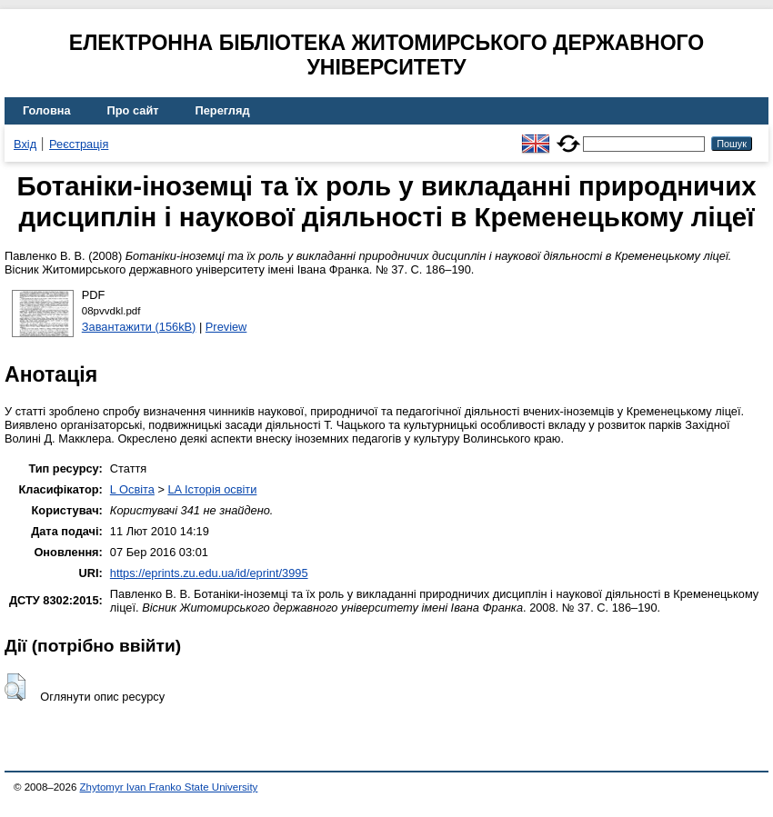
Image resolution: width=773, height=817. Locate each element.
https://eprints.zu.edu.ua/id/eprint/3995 (209, 573)
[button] (15, 687)
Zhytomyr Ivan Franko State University (169, 787)
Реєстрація (78, 144)
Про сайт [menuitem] (133, 110)
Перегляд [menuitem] (223, 110)
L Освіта (132, 489)
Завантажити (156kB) (139, 327)
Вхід (25, 144)
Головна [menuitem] (47, 110)
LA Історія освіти (211, 489)
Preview (226, 327)
